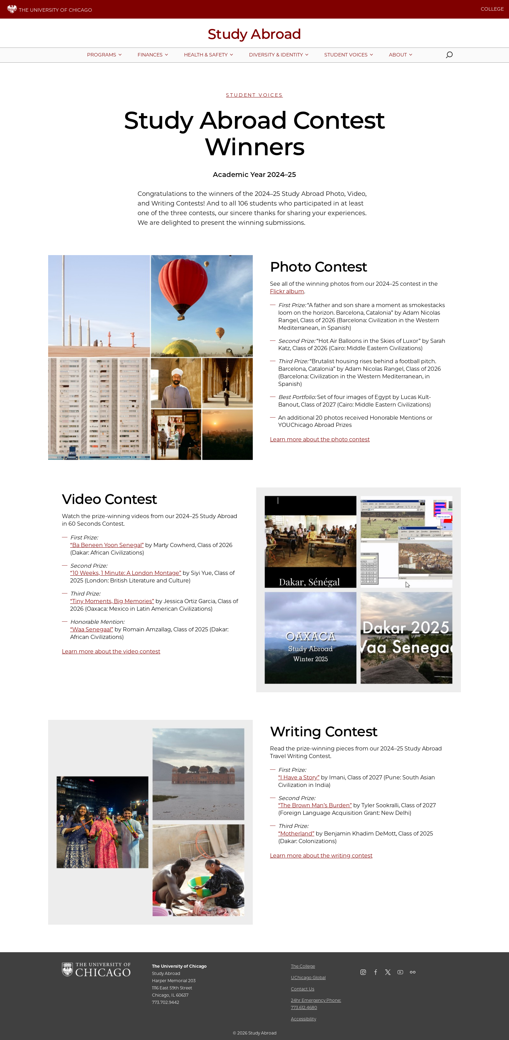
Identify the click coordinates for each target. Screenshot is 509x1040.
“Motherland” (296, 833)
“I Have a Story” (299, 777)
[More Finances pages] (150, 54)
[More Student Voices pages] (346, 54)
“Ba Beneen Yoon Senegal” (107, 545)
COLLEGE (492, 9)
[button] (449, 56)
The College (303, 966)
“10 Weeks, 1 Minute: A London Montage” (125, 573)
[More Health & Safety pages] (205, 54)
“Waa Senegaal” (91, 629)
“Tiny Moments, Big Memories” (112, 601)
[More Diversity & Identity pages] (276, 54)
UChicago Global (308, 977)
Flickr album (287, 291)
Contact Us (302, 988)
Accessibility (303, 1018)
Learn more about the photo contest (320, 439)
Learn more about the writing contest (321, 855)
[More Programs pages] (101, 54)
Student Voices (254, 95)
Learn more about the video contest (111, 651)
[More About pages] (398, 54)
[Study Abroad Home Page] (254, 36)
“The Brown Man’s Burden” (315, 805)
